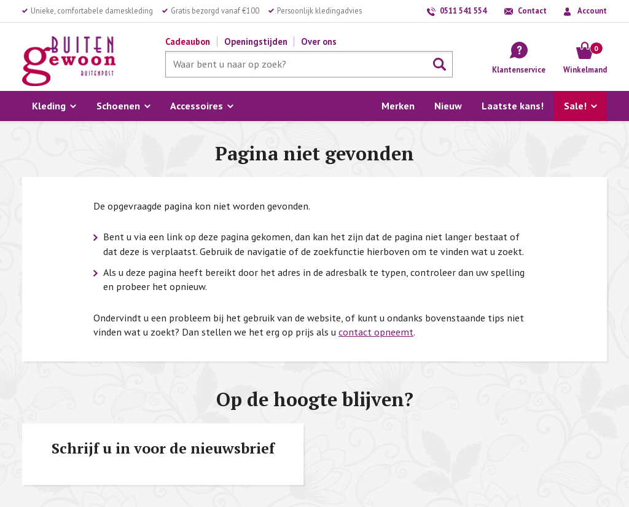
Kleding (49, 106)
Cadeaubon (187, 41)
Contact (532, 10)
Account (592, 10)
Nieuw (448, 106)
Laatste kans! (513, 106)
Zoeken (440, 64)
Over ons (319, 41)
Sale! (575, 106)
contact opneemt (375, 332)
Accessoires (196, 106)
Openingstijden (255, 41)
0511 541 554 (463, 10)
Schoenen (118, 106)
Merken (398, 106)
